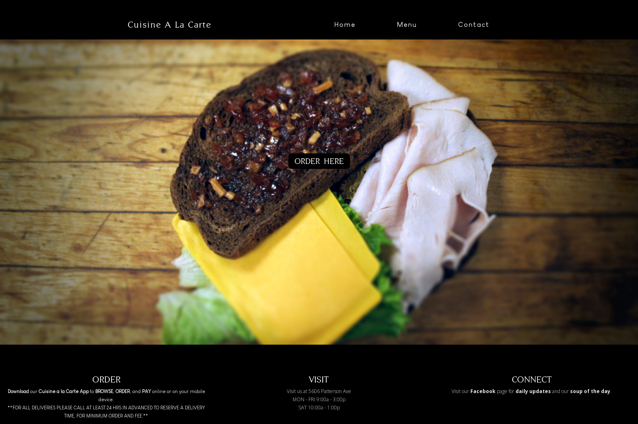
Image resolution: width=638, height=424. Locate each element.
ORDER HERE (319, 161)
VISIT (319, 379)
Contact (473, 24)
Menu (407, 24)
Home (345, 24)
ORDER (106, 379)
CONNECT (532, 379)
